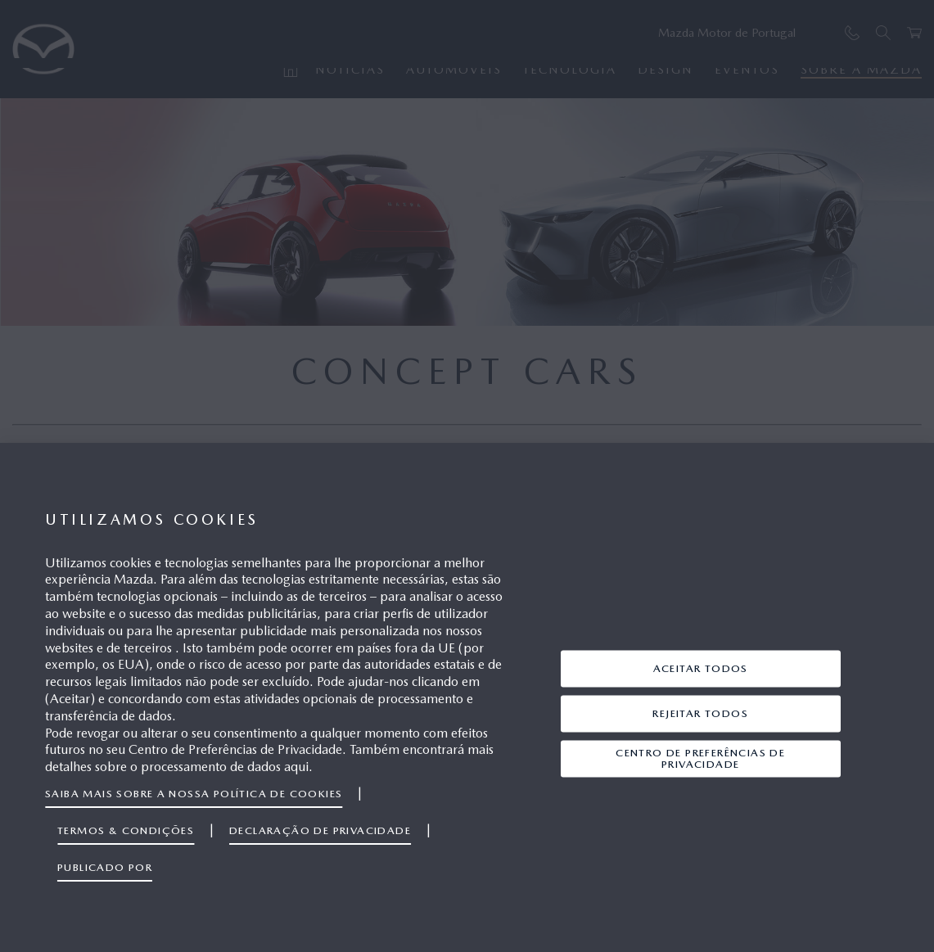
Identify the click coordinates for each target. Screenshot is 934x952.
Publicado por (104, 867)
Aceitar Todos (700, 668)
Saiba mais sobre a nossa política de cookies (193, 793)
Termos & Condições (125, 830)
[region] (467, 697)
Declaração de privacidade (320, 830)
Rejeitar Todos (700, 713)
